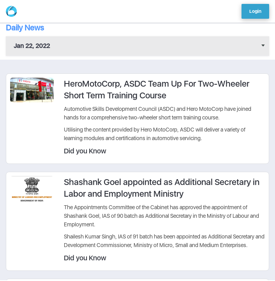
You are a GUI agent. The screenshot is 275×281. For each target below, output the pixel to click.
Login (255, 11)
